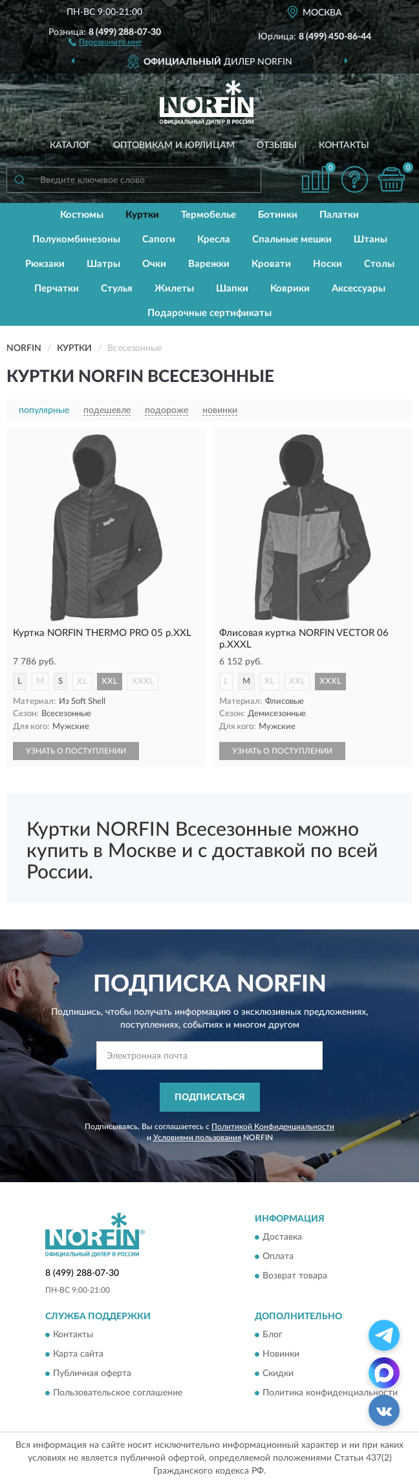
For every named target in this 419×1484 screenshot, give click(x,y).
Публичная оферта (92, 1374)
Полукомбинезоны (76, 239)
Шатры (103, 264)
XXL (110, 681)
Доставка (282, 1237)
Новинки (281, 1354)
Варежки (209, 264)
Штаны (370, 239)
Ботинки (277, 215)
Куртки (142, 215)
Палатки (339, 215)
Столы (379, 264)
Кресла (213, 239)
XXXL (143, 681)
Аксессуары (358, 288)
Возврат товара (295, 1276)
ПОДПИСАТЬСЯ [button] (210, 1097)
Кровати (271, 264)
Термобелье (208, 215)
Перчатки (56, 288)
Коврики (290, 288)
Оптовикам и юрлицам (174, 145)
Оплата (278, 1257)
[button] (105, 41)
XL (82, 681)
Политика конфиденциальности (330, 1393)
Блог (273, 1335)
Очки (154, 264)
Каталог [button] (70, 145)
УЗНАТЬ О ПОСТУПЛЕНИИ (76, 751)
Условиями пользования (197, 1137)
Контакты (344, 145)
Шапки (232, 288)
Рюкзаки (45, 264)
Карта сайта (78, 1354)
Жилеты (174, 288)
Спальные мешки (292, 239)
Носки (327, 264)
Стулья (117, 288)
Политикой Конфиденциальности (272, 1126)
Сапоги (158, 239)
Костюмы (81, 215)
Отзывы (277, 145)
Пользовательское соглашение (117, 1393)
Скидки (278, 1374)
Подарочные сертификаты (209, 313)
